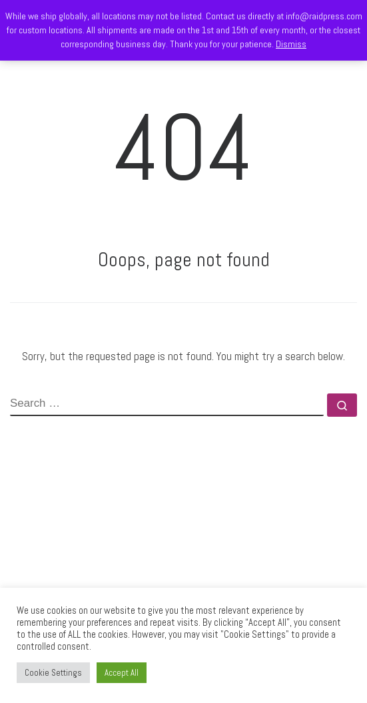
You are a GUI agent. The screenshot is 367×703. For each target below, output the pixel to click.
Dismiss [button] (291, 44)
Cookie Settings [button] (53, 672)
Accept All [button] (122, 672)
